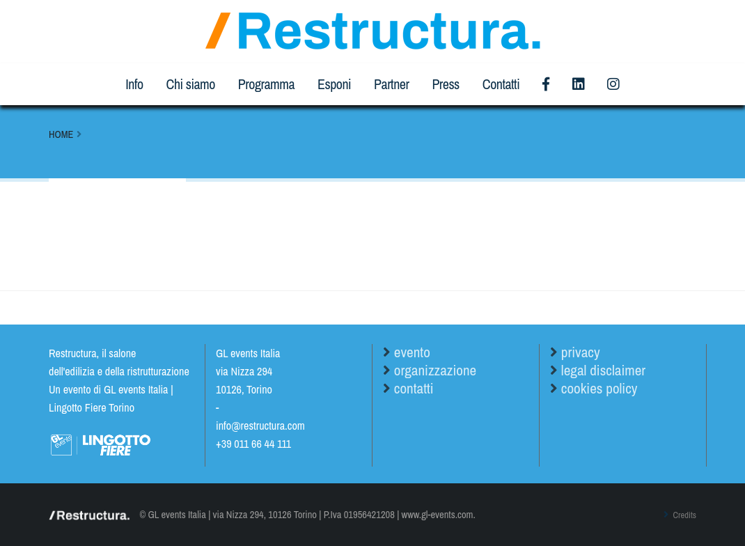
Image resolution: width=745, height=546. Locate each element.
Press (445, 84)
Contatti (501, 84)
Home (61, 134)
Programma (266, 84)
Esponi (334, 84)
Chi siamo (190, 84)
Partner (391, 84)
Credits (681, 515)
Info (134, 84)
